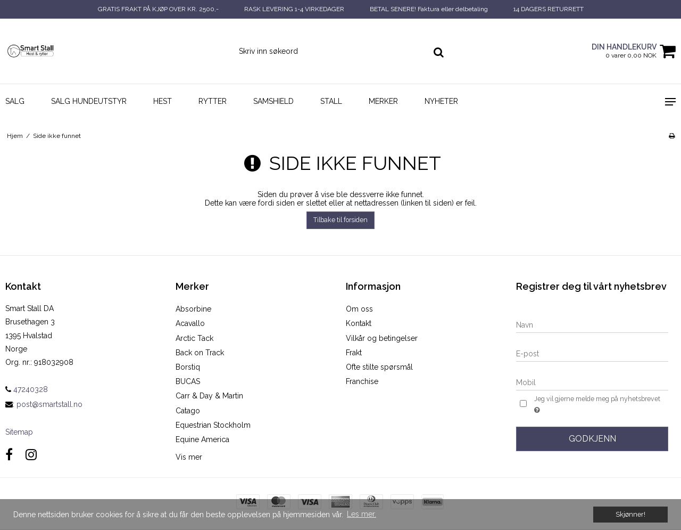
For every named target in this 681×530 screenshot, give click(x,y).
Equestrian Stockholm (213, 425)
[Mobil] (592, 382)
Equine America (202, 439)
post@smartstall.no (49, 404)
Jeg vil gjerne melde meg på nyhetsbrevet (596, 404)
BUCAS (188, 381)
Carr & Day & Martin (209, 396)
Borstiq (188, 367)
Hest (162, 101)
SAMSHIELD (273, 101)
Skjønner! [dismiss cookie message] (630, 514)
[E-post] (592, 353)
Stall (331, 101)
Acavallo (190, 323)
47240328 (26, 389)
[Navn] (592, 324)
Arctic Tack (194, 338)
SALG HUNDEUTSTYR (89, 101)
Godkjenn (592, 439)
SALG (14, 101)
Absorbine (193, 309)
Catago (188, 410)
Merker (383, 101)
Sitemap (19, 432)
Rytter (212, 101)
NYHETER (441, 101)
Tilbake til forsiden (340, 220)
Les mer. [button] (361, 514)
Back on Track (200, 352)
